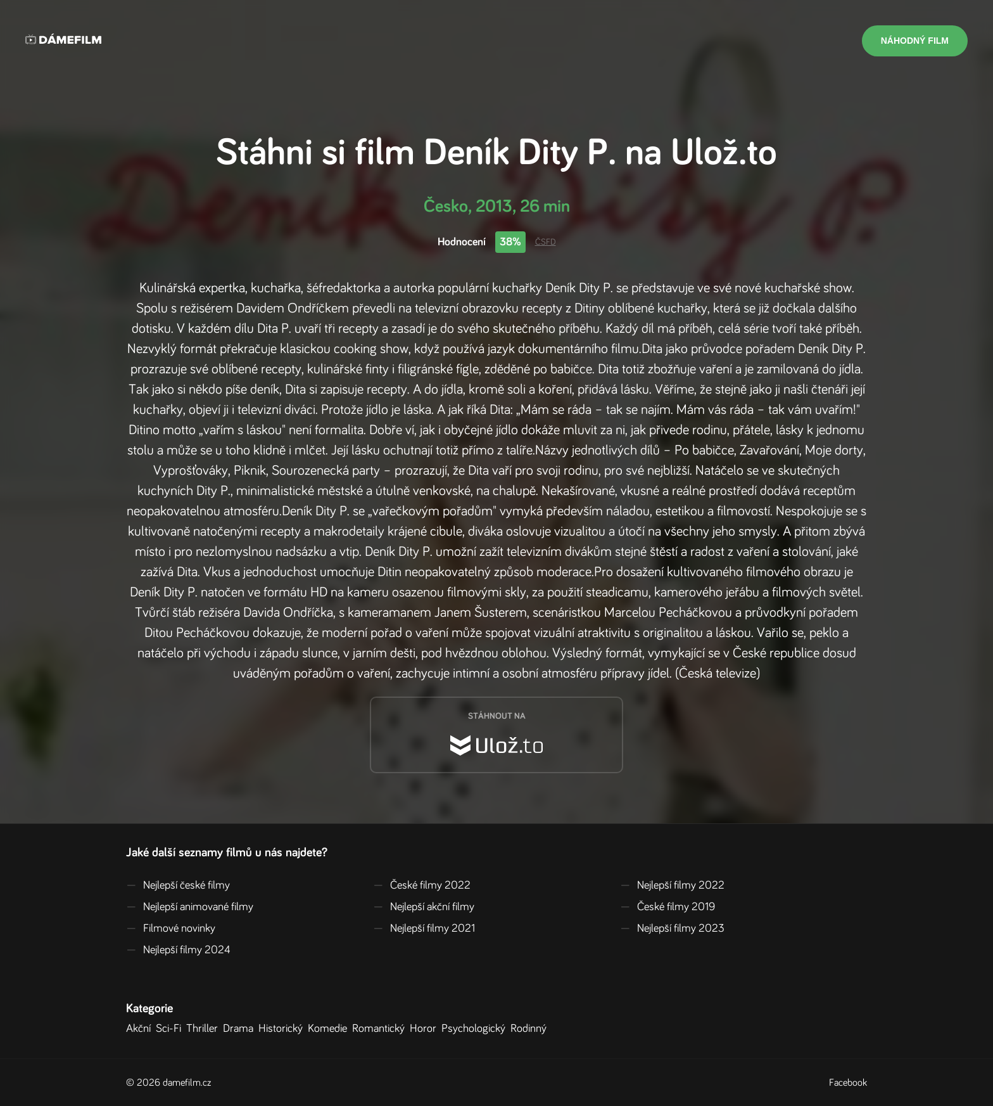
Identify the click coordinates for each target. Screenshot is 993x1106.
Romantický (381, 1028)
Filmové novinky (170, 928)
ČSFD (545, 242)
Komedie (330, 1028)
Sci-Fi (171, 1028)
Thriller (204, 1028)
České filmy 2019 (667, 907)
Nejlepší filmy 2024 (178, 950)
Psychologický (475, 1028)
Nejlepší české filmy (178, 885)
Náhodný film (915, 40)
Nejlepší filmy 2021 (424, 928)
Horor (425, 1028)
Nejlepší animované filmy (189, 907)
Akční (141, 1028)
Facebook (848, 1082)
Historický (283, 1028)
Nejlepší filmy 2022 (672, 885)
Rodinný (531, 1028)
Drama (240, 1028)
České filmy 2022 (422, 885)
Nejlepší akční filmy (423, 907)
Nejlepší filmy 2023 (672, 928)
